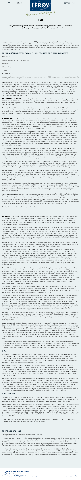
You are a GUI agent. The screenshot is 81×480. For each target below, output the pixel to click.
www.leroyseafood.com (70, 476)
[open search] (69, 3)
